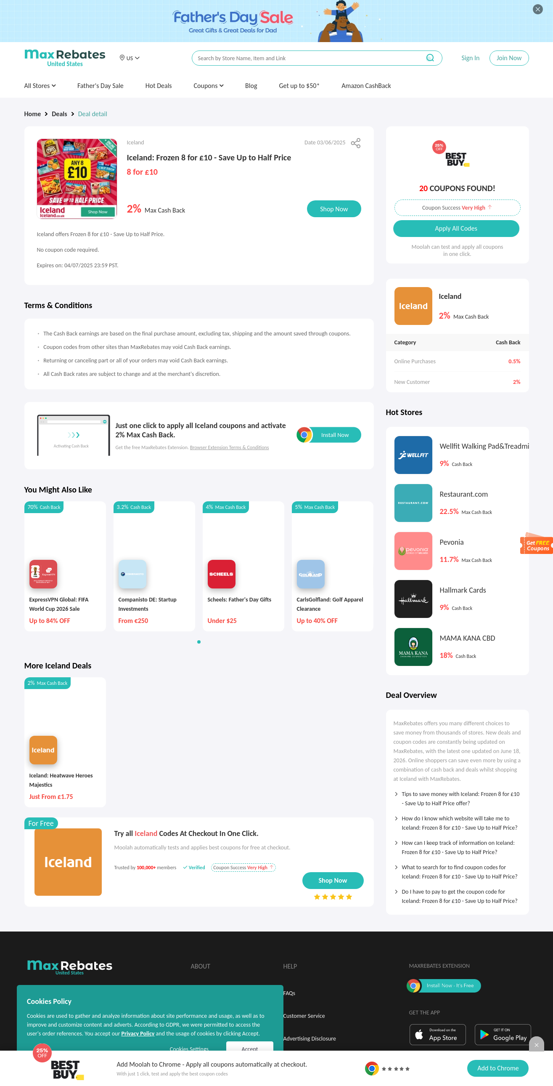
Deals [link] (59, 114)
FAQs (289, 993)
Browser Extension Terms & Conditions (229, 447)
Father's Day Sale (100, 86)
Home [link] (32, 114)
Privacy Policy (137, 1033)
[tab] (457, 796)
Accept (250, 1049)
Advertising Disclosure (309, 1038)
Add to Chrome (498, 1068)
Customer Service (304, 1015)
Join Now (509, 58)
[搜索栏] (301, 58)
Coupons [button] (209, 86)
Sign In (470, 58)
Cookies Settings (189, 1049)
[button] (129, 58)
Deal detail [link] (92, 114)
